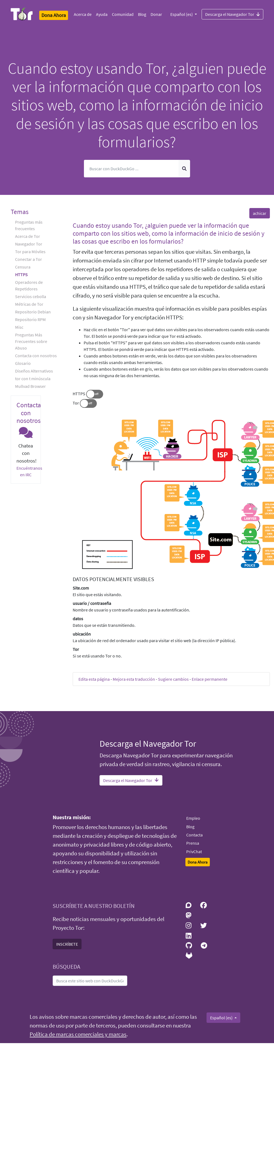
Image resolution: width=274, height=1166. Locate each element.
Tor (76, 403)
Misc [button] (19, 327)
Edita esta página (94, 679)
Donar (156, 14)
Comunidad (123, 14)
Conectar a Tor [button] (28, 259)
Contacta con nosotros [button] (36, 355)
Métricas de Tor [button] (29, 304)
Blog (142, 14)
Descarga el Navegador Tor (232, 14)
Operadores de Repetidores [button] (29, 285)
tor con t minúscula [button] (32, 378)
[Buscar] (131, 168)
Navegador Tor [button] (28, 244)
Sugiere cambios (173, 679)
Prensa (192, 843)
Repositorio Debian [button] (33, 311)
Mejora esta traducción (134, 679)
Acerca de (83, 14)
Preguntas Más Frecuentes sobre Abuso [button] (31, 341)
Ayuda (102, 14)
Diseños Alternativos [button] (34, 371)
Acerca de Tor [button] (27, 236)
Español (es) (182, 14)
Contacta (194, 835)
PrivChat (194, 851)
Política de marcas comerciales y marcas (78, 1034)
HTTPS (79, 393)
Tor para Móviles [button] (30, 251)
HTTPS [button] (21, 274)
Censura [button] (22, 267)
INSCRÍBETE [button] (67, 944)
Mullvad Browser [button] (30, 386)
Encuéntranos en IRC (29, 471)
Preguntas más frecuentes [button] (29, 225)
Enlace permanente (209, 679)
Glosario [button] (23, 363)
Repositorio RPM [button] (30, 319)
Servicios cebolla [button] (30, 296)
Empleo (193, 818)
